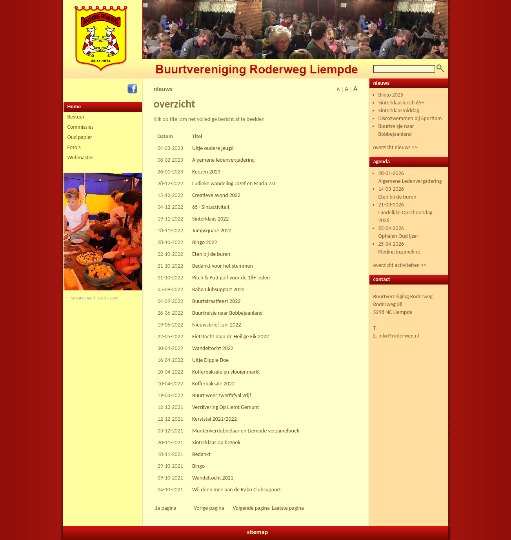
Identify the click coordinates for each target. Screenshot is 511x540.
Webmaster (80, 157)
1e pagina (165, 508)
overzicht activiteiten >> (400, 265)
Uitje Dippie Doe (210, 360)
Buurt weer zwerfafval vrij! (221, 395)
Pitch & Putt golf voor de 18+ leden (231, 277)
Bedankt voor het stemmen (222, 266)
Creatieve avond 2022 (216, 195)
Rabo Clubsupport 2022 (218, 289)
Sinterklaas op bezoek (216, 442)
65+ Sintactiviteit (210, 207)
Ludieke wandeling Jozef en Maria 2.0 (233, 183)
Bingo (198, 466)
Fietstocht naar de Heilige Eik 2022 (230, 336)
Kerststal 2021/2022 (214, 419)
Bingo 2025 (391, 94)
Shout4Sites (81, 298)
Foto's (74, 147)
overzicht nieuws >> (395, 147)
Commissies (80, 127)
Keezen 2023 (206, 171)
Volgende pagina (251, 508)
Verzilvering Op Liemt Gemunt (225, 407)
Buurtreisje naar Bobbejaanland (227, 313)
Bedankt (201, 454)
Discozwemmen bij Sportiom (410, 118)
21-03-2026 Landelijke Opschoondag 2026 (405, 212)
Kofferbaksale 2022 (213, 383)
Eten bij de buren (211, 254)
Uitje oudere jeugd (213, 148)
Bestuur (76, 116)
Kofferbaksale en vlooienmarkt (226, 372)
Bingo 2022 (204, 242)
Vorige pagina (209, 508)
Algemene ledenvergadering (223, 160)
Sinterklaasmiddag (398, 110)
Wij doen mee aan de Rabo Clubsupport (236, 489)
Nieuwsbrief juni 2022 (216, 324)
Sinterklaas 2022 (210, 218)
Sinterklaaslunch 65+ (401, 102)
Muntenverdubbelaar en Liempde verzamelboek (245, 430)
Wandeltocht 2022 (212, 348)
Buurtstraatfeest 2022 (216, 301)
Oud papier (80, 137)
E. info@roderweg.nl (396, 335)
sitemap (257, 532)
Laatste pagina (288, 508)
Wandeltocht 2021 (212, 477)
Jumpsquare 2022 (211, 230)
